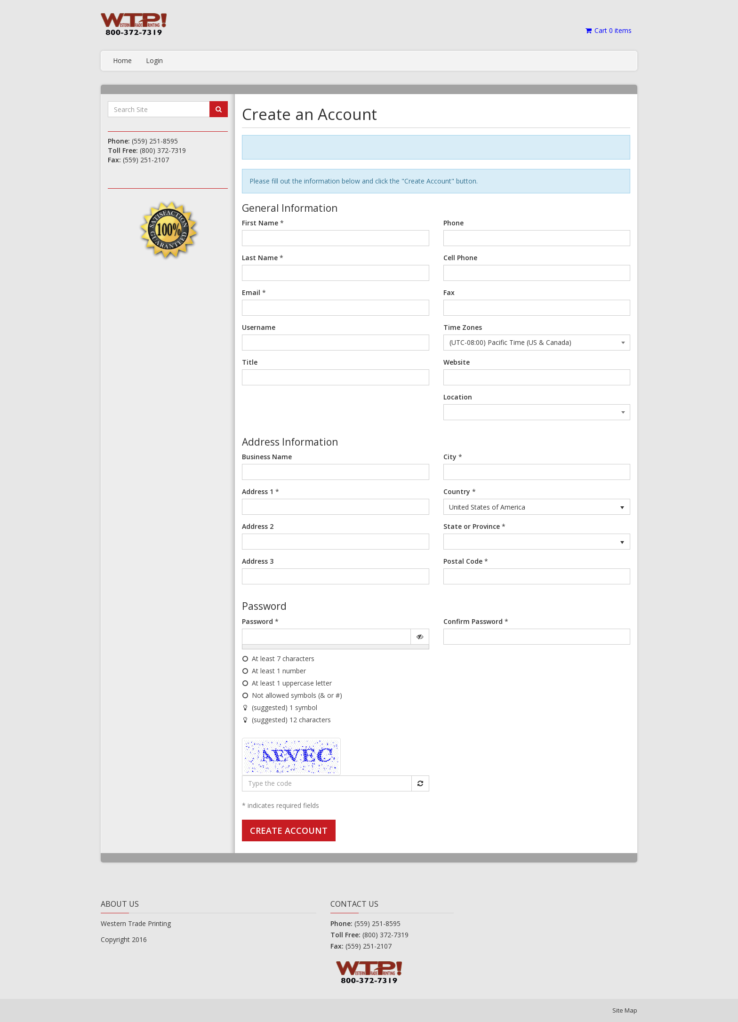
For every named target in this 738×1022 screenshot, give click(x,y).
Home (122, 60)
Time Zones (462, 327)
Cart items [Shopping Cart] (608, 30)
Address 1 (257, 491)
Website (456, 362)
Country (456, 491)
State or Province (471, 526)
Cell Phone (460, 257)
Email (251, 292)
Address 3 (257, 561)
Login (154, 60)
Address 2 (257, 526)
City (450, 456)
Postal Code (462, 561)
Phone (453, 222)
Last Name (260, 257)
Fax (449, 292)
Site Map (624, 1010)
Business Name (267, 456)
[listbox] (537, 507)
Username (258, 327)
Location (457, 396)
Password (257, 621)
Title (249, 362)
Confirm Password (473, 621)
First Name (260, 222)
